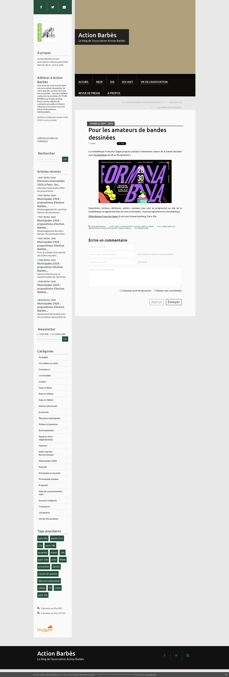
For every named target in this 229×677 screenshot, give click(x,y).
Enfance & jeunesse (48, 424)
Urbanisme (44, 512)
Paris (63, 559)
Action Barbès (97, 35)
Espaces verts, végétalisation (46, 438)
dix (112, 81)
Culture (42, 381)
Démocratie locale (48, 406)
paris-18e (50, 545)
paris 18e (42, 538)
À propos (113, 93)
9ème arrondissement (49, 580)
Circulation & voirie (48, 363)
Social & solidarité (48, 500)
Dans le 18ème (46, 399)
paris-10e (43, 559)
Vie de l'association (154, 81)
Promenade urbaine (48, 479)
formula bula (124, 228)
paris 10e (42, 595)
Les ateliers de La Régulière (169, 107)
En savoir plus (150, 674)
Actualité (43, 357)
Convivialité (45, 375)
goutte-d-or (57, 538)
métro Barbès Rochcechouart (46, 453)
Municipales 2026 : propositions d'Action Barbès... (50, 202)
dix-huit (127, 81)
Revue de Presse (89, 93)
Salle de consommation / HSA (51, 493)
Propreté (43, 485)
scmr (53, 559)
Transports (44, 506)
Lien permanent (97, 226)
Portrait (43, 466)
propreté (42, 552)
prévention (43, 566)
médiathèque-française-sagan (103, 228)
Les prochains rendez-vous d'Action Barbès (141, 102)
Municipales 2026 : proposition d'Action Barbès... (50, 267)
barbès (56, 566)
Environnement (46, 430)
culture (41, 587)
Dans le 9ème (45, 387)
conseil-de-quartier (48, 573)
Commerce (44, 369)
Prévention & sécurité (49, 473)
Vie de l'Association (48, 518)
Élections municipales (49, 418)
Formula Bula (100, 154)
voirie (58, 587)
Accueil (83, 81)
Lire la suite (58, 64)
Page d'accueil (175, 102)
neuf (99, 81)
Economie (44, 412)
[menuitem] (83, 79)
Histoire (43, 445)
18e (63, 552)
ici (178, 211)
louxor (54, 552)
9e (50, 587)
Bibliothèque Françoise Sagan (103, 216)
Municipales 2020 (48, 460)
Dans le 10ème (46, 393)
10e (40, 545)
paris (164, 226)
